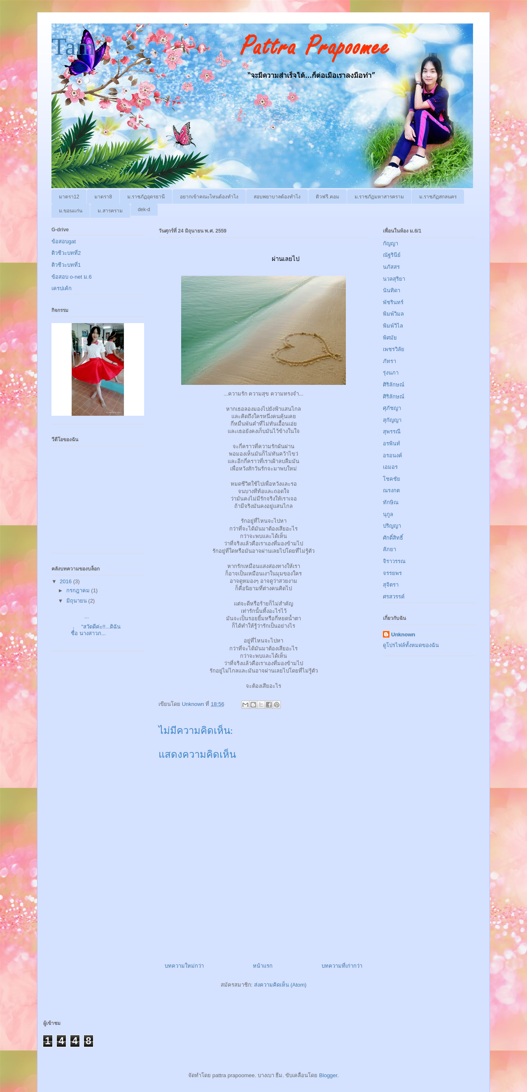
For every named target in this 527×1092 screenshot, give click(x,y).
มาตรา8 (103, 197)
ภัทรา (389, 361)
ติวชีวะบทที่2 (66, 253)
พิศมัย (390, 338)
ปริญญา (392, 526)
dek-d (144, 209)
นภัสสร (391, 267)
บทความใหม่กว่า (184, 966)
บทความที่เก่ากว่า (342, 966)
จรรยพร (392, 573)
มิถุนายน (77, 601)
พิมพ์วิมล (393, 314)
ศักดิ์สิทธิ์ (393, 538)
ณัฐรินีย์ (392, 255)
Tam (73, 46)
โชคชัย (391, 479)
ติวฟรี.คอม (327, 197)
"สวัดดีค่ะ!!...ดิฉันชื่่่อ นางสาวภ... (92, 630)
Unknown (403, 634)
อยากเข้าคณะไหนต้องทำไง (209, 197)
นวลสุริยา (394, 279)
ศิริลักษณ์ (393, 385)
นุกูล (388, 514)
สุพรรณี (392, 431)
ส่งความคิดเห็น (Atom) (280, 985)
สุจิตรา (391, 585)
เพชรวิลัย (393, 349)
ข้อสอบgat (63, 241)
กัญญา (390, 243)
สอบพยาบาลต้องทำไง (277, 197)
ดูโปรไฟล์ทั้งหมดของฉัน (411, 645)
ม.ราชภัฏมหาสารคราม (379, 197)
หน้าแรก (263, 966)
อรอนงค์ (392, 455)
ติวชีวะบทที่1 (66, 265)
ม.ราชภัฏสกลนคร (438, 197)
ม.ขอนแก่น (70, 211)
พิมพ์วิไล (393, 326)
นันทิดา (391, 290)
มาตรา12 (69, 197)
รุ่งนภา (391, 373)
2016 (66, 581)
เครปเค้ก (61, 288)
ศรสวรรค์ (394, 597)
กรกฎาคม (78, 590)
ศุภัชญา (392, 408)
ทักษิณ (391, 502)
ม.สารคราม (110, 211)
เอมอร (390, 467)
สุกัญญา (392, 420)
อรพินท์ (391, 443)
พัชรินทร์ (393, 302)
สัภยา (389, 549)
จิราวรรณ (394, 561)
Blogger (328, 1075)
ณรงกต (391, 490)
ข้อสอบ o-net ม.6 (71, 277)
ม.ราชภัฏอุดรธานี (146, 197)
